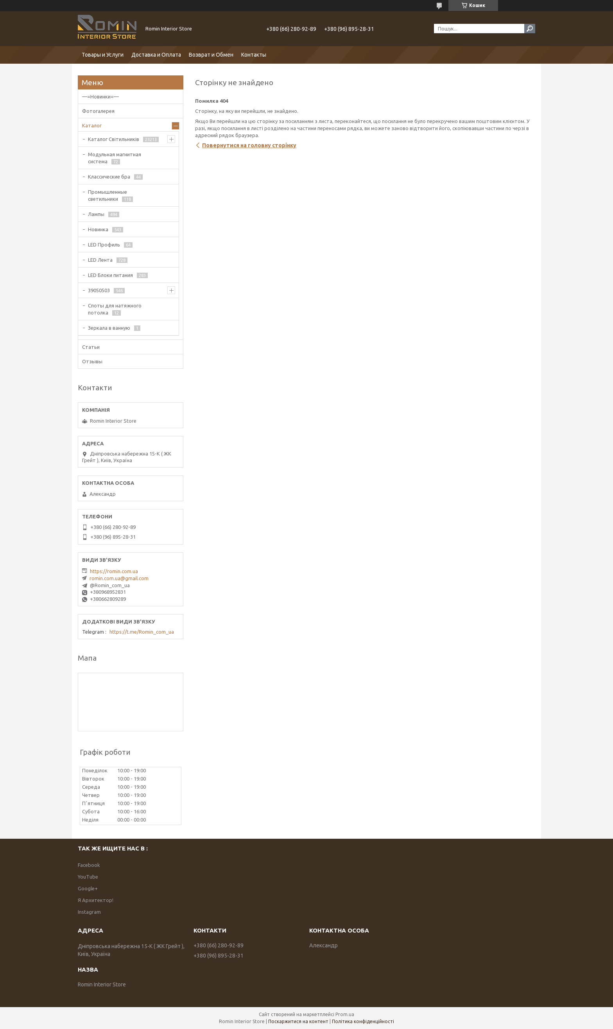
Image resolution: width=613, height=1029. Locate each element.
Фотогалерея (98, 111)
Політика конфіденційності (363, 1021)
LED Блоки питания (110, 275)
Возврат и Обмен (211, 55)
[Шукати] (529, 28)
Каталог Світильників (113, 139)
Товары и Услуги (103, 55)
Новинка (98, 229)
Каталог (92, 125)
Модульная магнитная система (114, 158)
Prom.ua (344, 1014)
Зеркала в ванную (109, 327)
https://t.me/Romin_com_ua (141, 631)
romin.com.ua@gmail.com (119, 578)
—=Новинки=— (100, 96)
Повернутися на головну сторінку (249, 145)
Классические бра (109, 176)
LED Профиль (104, 244)
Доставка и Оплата (156, 55)
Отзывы (92, 361)
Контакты (253, 55)
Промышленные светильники (107, 195)
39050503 (99, 290)
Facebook (89, 865)
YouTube (88, 876)
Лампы (96, 214)
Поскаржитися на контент (298, 1021)
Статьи (91, 347)
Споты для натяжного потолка (115, 309)
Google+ (88, 888)
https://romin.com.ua (114, 571)
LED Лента (100, 260)
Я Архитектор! (95, 900)
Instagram (89, 912)
